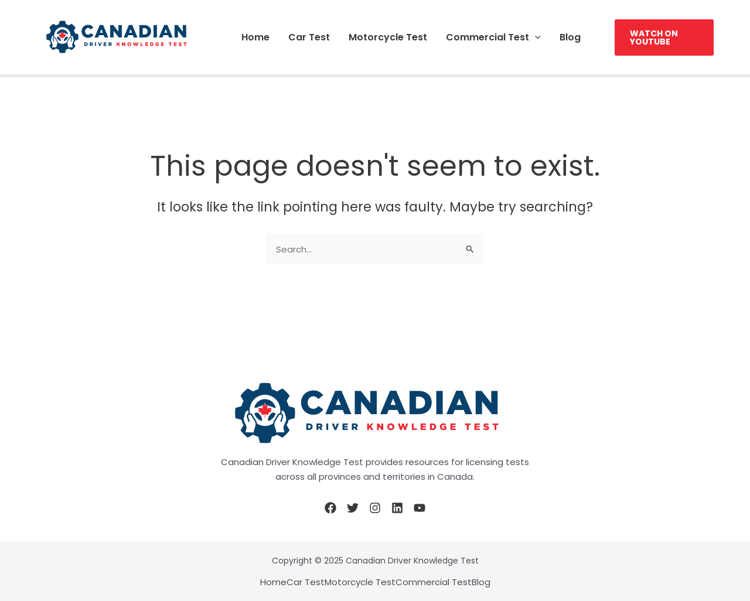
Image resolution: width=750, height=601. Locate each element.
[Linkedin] (397, 508)
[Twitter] (353, 508)
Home (255, 37)
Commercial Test (493, 37)
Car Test (309, 37)
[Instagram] (375, 508)
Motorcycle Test (388, 37)
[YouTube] (419, 508)
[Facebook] (330, 508)
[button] (664, 37)
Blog (570, 37)
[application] (535, 37)
